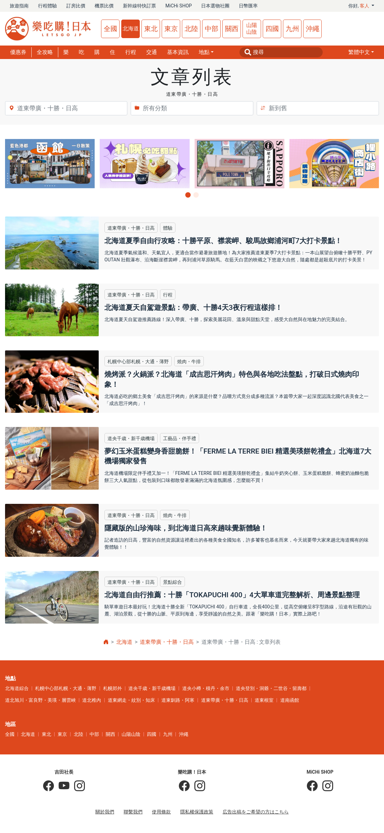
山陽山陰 (251, 28)
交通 (151, 52)
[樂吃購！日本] (184, 786)
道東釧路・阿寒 (177, 700)
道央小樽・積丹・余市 (205, 688)
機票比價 (104, 5)
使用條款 (161, 811)
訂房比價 (75, 5)
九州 (292, 29)
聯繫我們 (133, 811)
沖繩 (312, 29)
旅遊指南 (19, 5)
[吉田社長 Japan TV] (61, 786)
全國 (110, 29)
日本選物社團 (215, 5)
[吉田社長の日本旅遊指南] (48, 786)
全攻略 (45, 52)
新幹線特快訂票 (139, 5)
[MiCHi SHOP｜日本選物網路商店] (325, 786)
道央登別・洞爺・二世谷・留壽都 (271, 688)
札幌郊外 (112, 688)
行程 (130, 52)
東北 (151, 29)
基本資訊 (178, 52)
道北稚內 (91, 700)
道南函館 (289, 700)
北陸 (191, 29)
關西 (231, 29)
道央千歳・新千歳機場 (151, 688)
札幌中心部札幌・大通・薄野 (65, 688)
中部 (211, 29)
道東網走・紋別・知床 (131, 700)
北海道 (131, 28)
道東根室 (264, 700)
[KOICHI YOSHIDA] (77, 786)
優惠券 (18, 52)
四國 (272, 29)
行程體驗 (47, 5)
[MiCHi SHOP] (312, 786)
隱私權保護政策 (196, 811)
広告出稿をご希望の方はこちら (256, 811)
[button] (361, 52)
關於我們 (104, 811)
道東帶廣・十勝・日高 (167, 642)
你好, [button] (359, 5)
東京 (171, 29)
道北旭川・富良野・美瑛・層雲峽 (40, 700)
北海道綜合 (17, 688)
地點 (204, 52)
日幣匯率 (248, 5)
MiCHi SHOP (178, 5)
